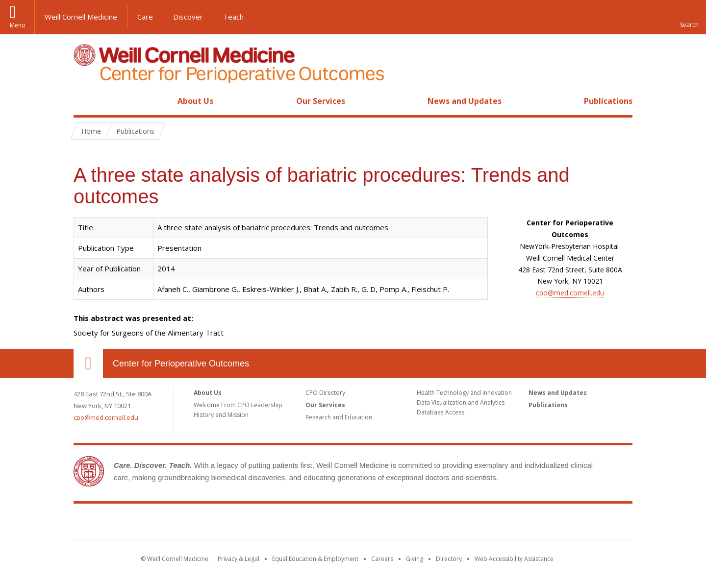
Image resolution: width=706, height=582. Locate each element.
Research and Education (338, 417)
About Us (195, 101)
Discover (188, 17)
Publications (608, 101)
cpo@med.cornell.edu (570, 292)
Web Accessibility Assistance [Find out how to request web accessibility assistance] (514, 559)
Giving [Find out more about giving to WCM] (414, 559)
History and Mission (221, 415)
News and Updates (465, 101)
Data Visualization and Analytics (460, 402)
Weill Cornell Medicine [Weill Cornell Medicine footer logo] (281, 523)
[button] (689, 17)
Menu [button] (17, 25)
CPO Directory (325, 392)
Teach (233, 17)
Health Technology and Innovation (464, 392)
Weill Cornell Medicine (81, 17)
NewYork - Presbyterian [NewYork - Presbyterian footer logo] (435, 523)
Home (84, 101)
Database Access (440, 412)
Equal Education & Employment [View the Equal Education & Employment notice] (315, 559)
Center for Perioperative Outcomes (181, 363)
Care (145, 17)
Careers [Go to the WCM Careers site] (382, 559)
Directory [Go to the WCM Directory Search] (449, 559)
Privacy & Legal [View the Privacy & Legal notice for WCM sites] (238, 559)
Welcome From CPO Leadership (238, 405)
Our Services (320, 101)
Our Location (88, 363)
